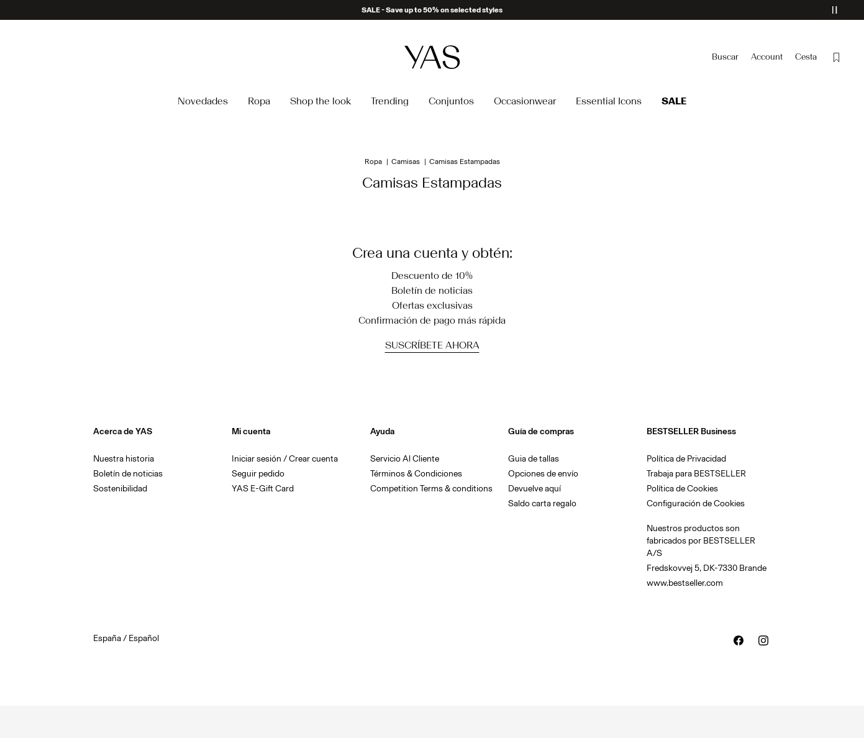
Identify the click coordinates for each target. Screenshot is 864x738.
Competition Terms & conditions (431, 488)
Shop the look (320, 101)
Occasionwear (525, 101)
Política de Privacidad (686, 458)
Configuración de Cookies (696, 503)
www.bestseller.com (685, 583)
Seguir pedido (258, 473)
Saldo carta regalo (542, 503)
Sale (674, 101)
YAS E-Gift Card (263, 488)
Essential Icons (609, 101)
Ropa (259, 101)
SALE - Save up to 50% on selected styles (432, 10)
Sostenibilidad (120, 488)
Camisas (405, 161)
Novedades (203, 101)
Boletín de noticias (128, 473)
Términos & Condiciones (416, 473)
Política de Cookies (682, 488)
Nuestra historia (123, 458)
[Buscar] (725, 57)
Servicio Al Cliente (404, 458)
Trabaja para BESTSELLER (696, 473)
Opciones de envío (543, 473)
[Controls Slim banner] (834, 10)
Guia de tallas (533, 458)
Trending (390, 101)
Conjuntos (451, 101)
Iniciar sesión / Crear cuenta (285, 458)
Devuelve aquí (534, 488)
